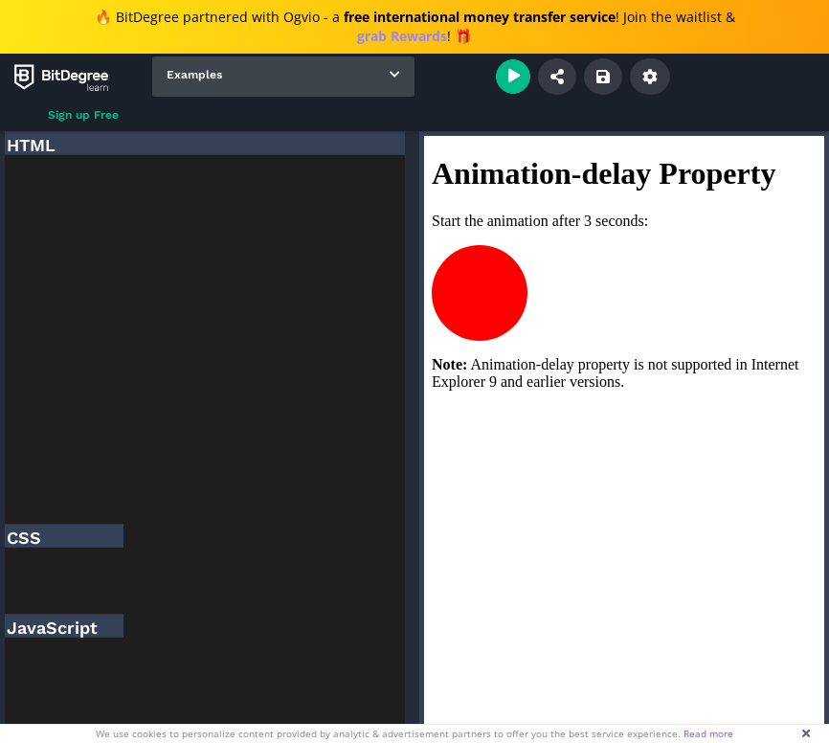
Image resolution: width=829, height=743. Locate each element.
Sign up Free (83, 115)
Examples (194, 74)
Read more (708, 733)
